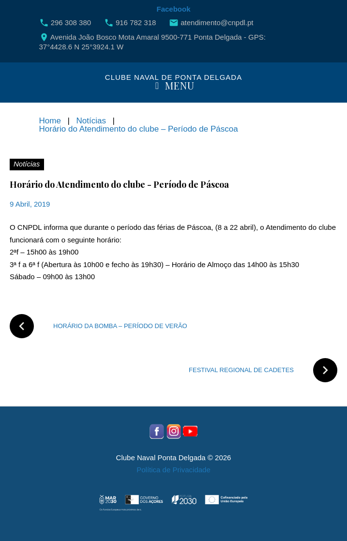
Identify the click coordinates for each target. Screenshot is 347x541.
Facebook (173, 9)
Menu (173, 86)
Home (50, 120)
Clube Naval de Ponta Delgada (173, 77)
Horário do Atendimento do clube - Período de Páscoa (119, 184)
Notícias (91, 120)
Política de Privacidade (173, 470)
